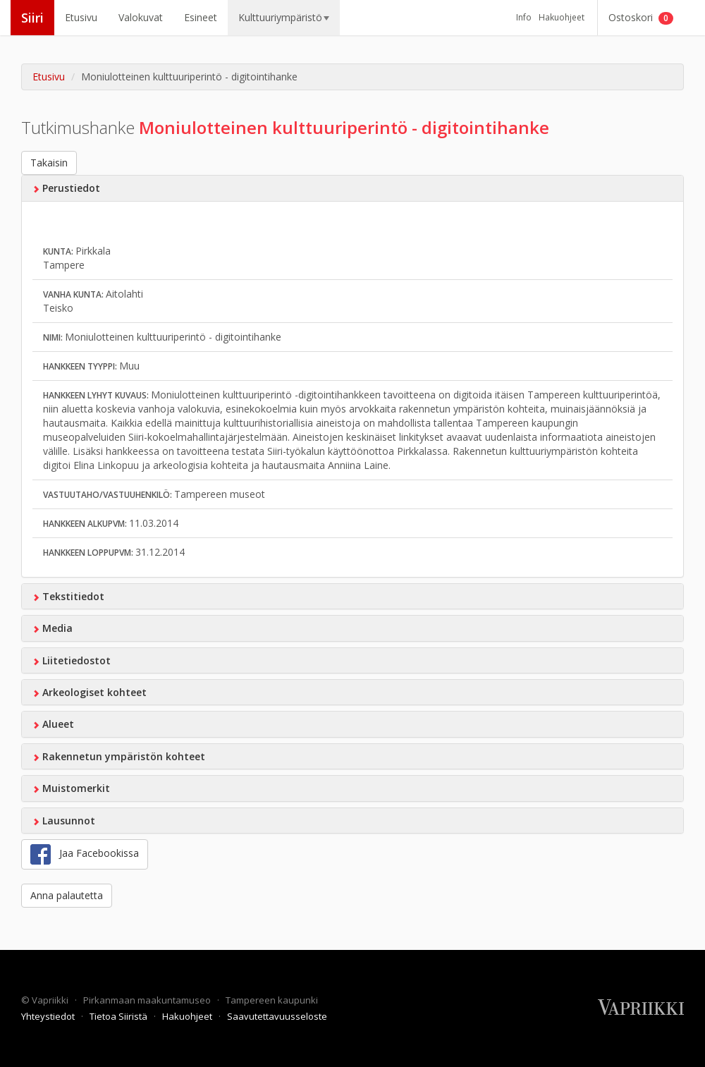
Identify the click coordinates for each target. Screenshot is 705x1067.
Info (524, 17)
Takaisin (49, 162)
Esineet (200, 17)
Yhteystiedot (49, 1016)
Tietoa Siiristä (119, 1016)
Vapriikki (51, 1000)
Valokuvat (140, 17)
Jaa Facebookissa (84, 854)
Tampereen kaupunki (272, 1000)
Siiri (32, 17)
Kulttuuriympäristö (283, 17)
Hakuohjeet (561, 17)
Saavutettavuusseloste (277, 1016)
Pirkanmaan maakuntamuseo (148, 1000)
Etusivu (81, 17)
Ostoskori (640, 18)
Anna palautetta (66, 895)
